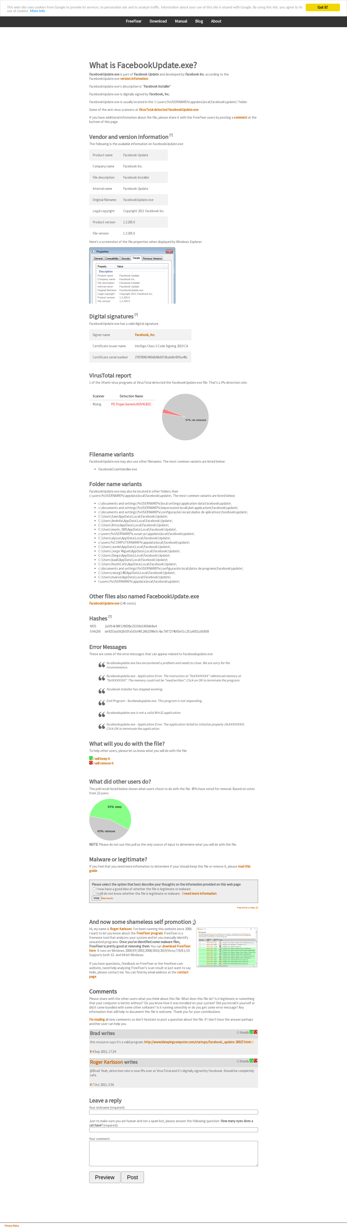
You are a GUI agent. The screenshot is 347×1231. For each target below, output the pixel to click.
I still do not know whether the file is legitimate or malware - (155, 893)
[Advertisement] (172, 41)
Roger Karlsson (121, 929)
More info (58, 11)
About (216, 21)
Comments (103, 991)
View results (107, 898)
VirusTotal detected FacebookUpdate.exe (168, 109)
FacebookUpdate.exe (104, 603)
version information (134, 78)
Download (158, 21)
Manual (181, 21)
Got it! (323, 7)
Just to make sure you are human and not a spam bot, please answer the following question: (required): (173, 1125)
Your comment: (173, 1154)
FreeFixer (133, 21)
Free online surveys (246, 907)
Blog (199, 21)
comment (240, 117)
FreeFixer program (149, 933)
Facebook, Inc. (145, 335)
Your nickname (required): (173, 1109)
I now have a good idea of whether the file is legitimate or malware (142, 889)
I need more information (199, 893)
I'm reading (97, 1019)
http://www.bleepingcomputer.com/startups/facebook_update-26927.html (197, 1042)
